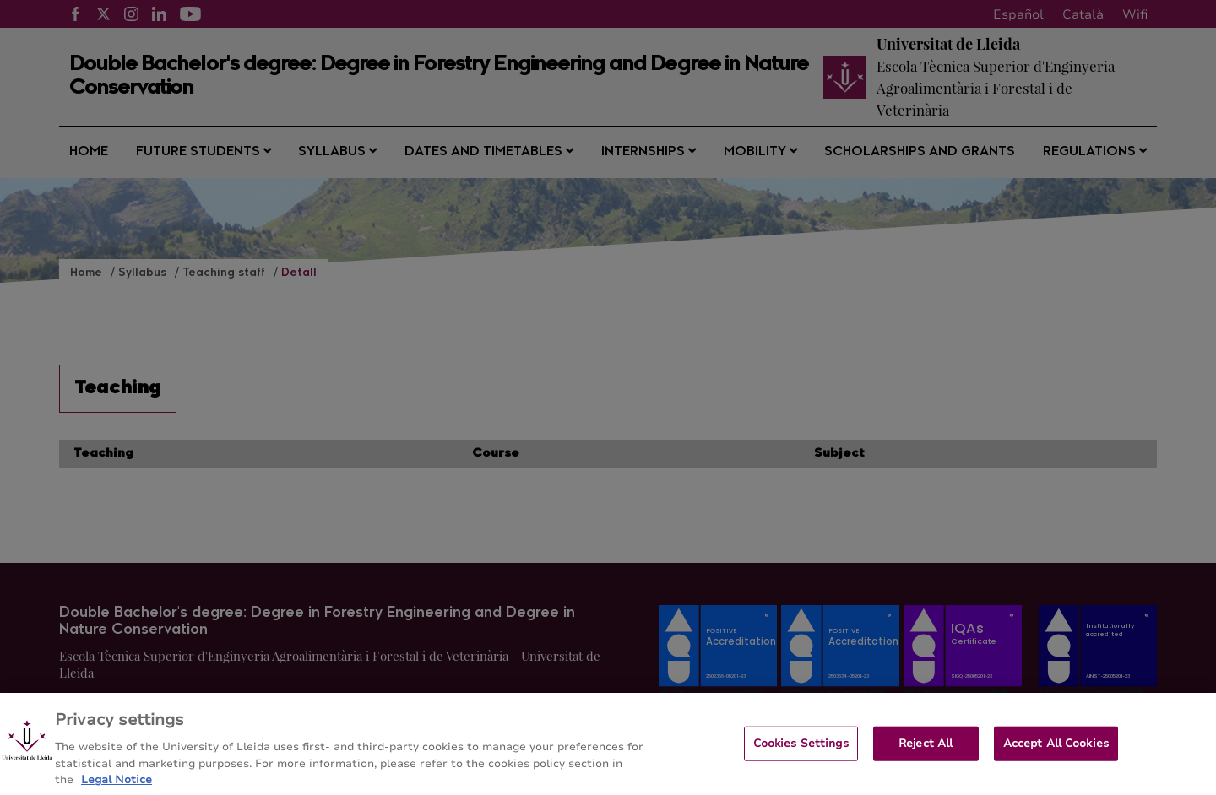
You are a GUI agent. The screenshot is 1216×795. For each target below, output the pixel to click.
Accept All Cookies (1056, 751)
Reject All (925, 751)
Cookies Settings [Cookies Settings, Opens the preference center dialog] (801, 751)
